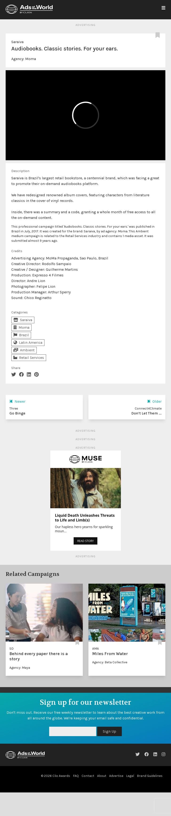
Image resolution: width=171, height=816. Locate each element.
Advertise (116, 776)
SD (11, 649)
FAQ (76, 776)
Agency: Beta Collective (109, 662)
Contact (88, 776)
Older (154, 401)
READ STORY (85, 541)
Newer (17, 401)
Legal (130, 776)
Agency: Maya (19, 668)
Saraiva (17, 42)
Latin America (27, 342)
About (101, 776)
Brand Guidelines (150, 776)
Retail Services (28, 357)
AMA (95, 649)
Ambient (24, 350)
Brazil (21, 335)
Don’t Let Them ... (146, 413)
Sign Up (109, 731)
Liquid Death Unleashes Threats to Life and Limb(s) (85, 518)
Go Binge (17, 413)
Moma (30, 59)
